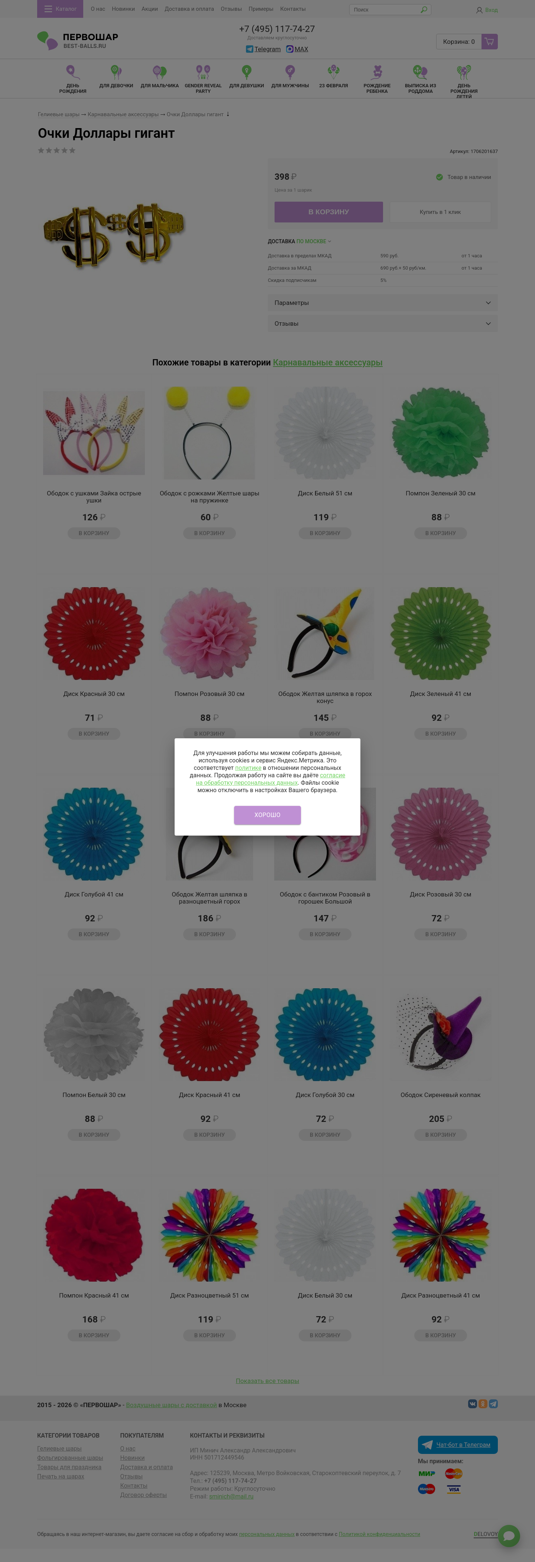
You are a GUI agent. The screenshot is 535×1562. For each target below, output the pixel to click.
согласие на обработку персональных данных (270, 779)
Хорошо (267, 815)
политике (248, 767)
